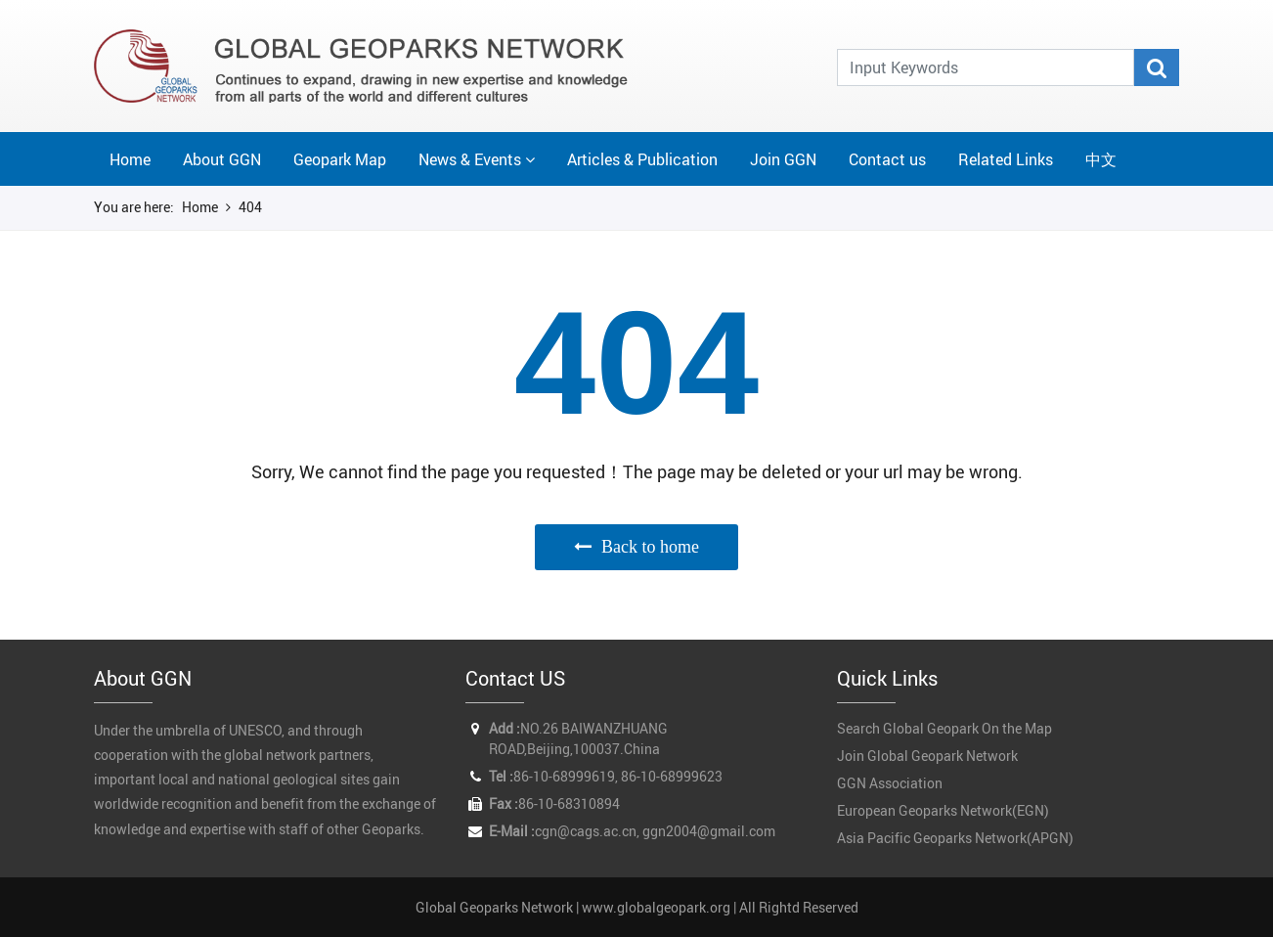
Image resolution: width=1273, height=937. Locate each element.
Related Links (1005, 159)
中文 (1101, 159)
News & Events (469, 159)
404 (250, 207)
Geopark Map (339, 159)
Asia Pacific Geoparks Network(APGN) (955, 837)
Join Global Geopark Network (927, 755)
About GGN (222, 159)
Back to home (650, 547)
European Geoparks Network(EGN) (943, 810)
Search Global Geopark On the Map (944, 728)
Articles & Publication (642, 159)
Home (130, 159)
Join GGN (783, 159)
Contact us (887, 159)
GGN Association (890, 783)
